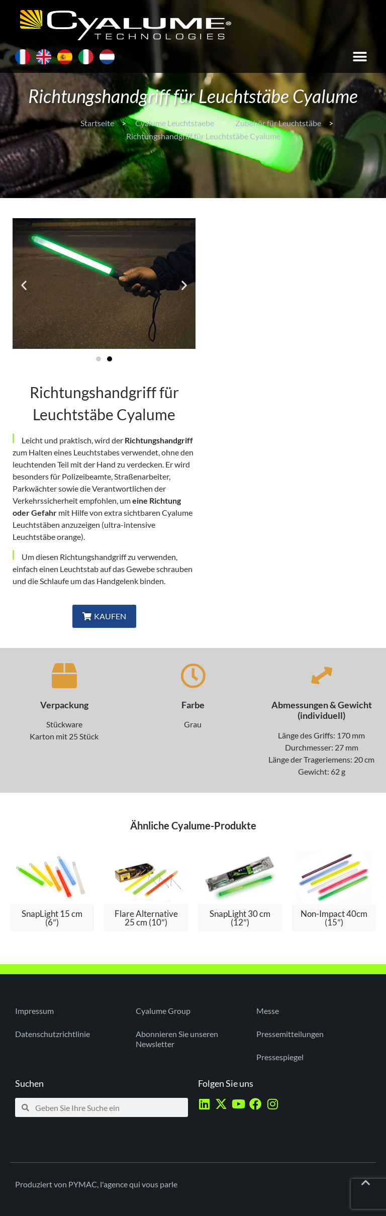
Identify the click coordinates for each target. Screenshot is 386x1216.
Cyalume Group (163, 1010)
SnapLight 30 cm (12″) (240, 917)
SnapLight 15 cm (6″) (52, 917)
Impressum (34, 1010)
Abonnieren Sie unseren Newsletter (177, 1039)
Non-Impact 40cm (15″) (334, 917)
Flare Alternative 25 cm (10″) (146, 917)
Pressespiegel (280, 1057)
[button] (359, 56)
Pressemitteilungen (290, 1034)
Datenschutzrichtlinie (52, 1034)
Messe (267, 1010)
